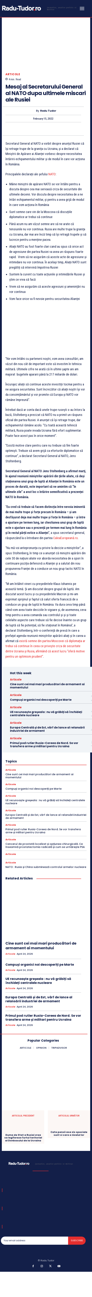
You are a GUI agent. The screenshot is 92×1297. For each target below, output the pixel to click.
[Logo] (39, 8)
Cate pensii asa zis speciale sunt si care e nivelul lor (69, 1133)
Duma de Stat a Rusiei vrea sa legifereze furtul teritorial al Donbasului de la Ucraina (23, 1137)
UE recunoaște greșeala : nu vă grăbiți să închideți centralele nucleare (46, 713)
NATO (52, 174)
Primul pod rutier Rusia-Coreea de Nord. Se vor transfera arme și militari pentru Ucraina (44, 744)
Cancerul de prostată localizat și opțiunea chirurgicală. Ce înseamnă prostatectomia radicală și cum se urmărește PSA (45, 845)
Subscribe (77, 1240)
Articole (12, 74)
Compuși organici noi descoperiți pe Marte (41, 700)
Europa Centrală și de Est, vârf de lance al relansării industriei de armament (47, 729)
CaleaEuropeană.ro (65, 538)
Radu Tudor (48, 110)
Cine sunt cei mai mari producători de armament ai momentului (47, 685)
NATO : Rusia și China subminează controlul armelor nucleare (45, 867)
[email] (34, 1241)
